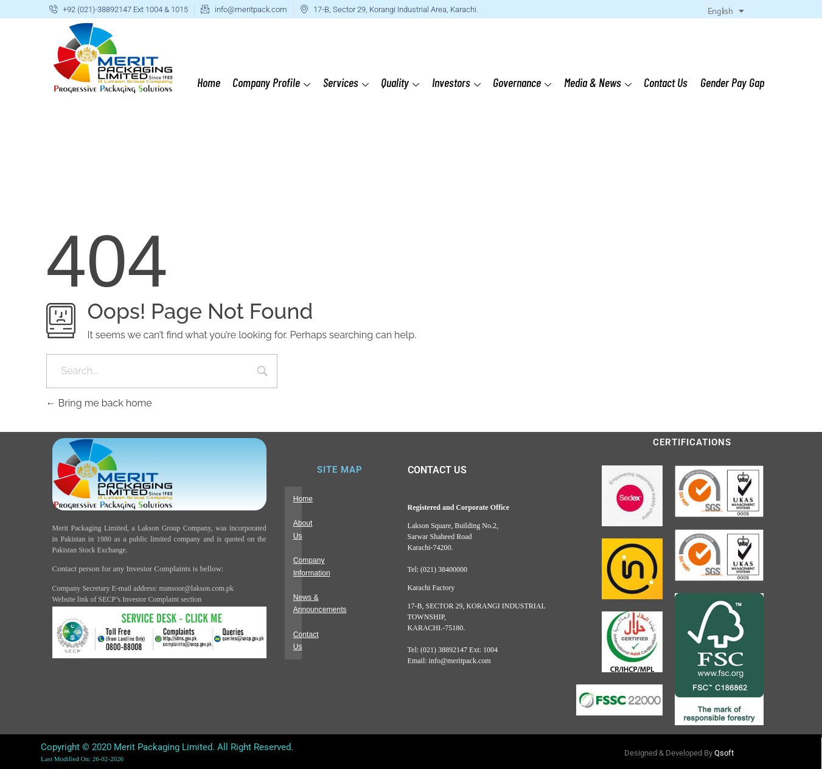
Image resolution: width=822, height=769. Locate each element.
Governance (523, 82)
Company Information (328, 548)
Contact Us (666, 82)
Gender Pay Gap (732, 82)
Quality (402, 82)
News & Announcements (333, 572)
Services (348, 82)
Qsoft (724, 752)
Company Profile (274, 82)
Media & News (598, 82)
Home (211, 82)
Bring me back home (99, 403)
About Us (308, 523)
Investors (457, 82)
